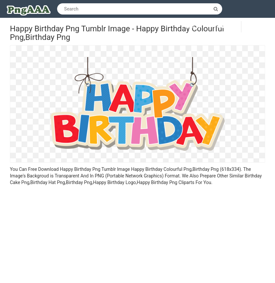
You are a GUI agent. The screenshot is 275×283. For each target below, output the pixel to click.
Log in (193, 26)
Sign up (222, 26)
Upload (258, 26)
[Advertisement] (137, 235)
